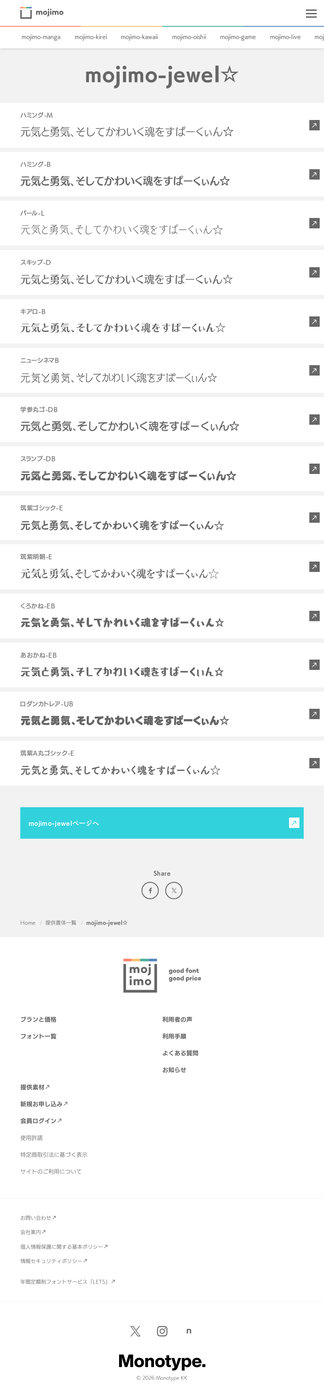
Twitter (173, 890)
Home (27, 922)
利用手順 (174, 1036)
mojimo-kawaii (139, 36)
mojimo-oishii (189, 36)
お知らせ (174, 1069)
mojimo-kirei (91, 36)
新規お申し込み (41, 1103)
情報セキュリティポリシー (51, 1261)
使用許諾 (31, 1138)
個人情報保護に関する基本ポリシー (61, 1247)
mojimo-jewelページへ (63, 823)
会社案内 (30, 1232)
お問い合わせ (35, 1218)
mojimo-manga (41, 36)
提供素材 (32, 1087)
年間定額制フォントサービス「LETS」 (65, 1281)
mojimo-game (238, 36)
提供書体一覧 (60, 922)
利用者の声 (177, 1019)
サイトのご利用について (51, 1171)
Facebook (150, 890)
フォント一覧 (38, 1036)
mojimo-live (285, 36)
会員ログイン (38, 1120)
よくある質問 (180, 1053)
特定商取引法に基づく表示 (54, 1154)
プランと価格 (38, 1019)
